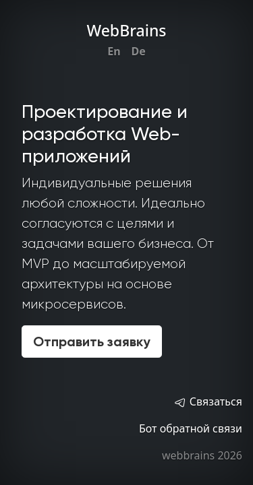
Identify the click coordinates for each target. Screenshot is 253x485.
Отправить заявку (91, 341)
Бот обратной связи (190, 428)
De (139, 51)
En (113, 51)
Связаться (207, 401)
